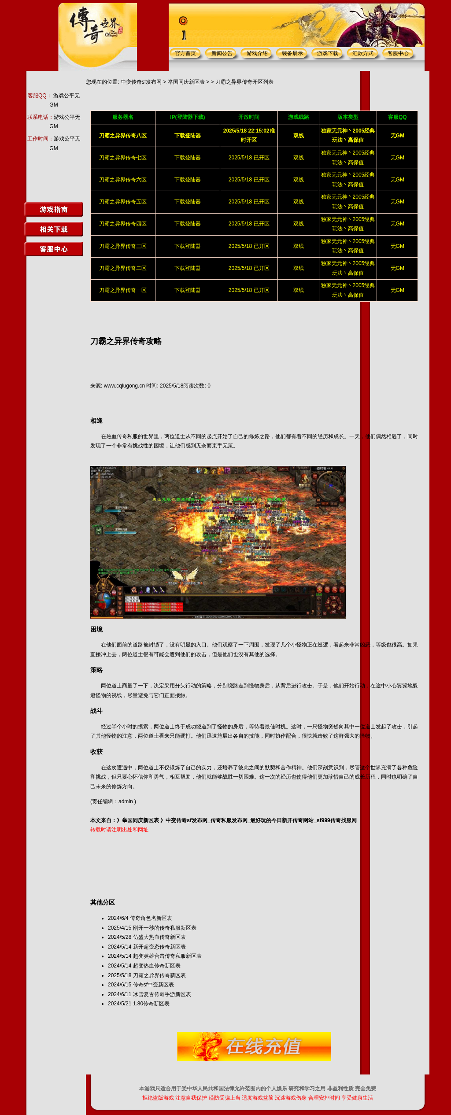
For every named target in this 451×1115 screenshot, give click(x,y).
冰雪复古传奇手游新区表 (162, 994)
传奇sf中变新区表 (153, 985)
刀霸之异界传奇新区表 (159, 975)
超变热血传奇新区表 (157, 966)
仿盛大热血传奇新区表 (159, 937)
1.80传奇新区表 (151, 1004)
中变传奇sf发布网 (141, 82)
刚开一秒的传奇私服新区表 (164, 928)
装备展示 (292, 53)
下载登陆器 (187, 158)
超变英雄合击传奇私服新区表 (167, 956)
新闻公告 (222, 53)
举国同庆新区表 (186, 82)
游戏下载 (327, 53)
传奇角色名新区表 (151, 918)
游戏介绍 (257, 53)
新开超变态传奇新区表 (159, 947)
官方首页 (185, 53)
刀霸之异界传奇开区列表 (244, 82)
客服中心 (398, 53)
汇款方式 (362, 53)
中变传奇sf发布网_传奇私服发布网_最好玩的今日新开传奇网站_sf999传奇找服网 (261, 820)
